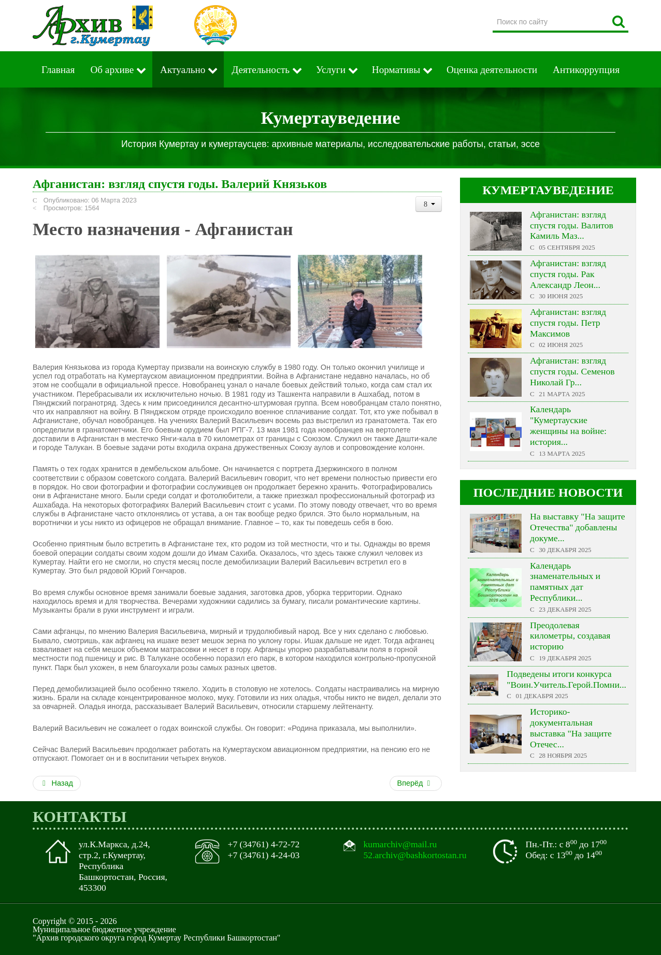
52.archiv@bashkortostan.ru (415, 855)
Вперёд (415, 783)
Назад (56, 783)
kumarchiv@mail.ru (400, 844)
